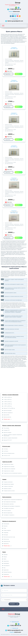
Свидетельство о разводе (9, 466)
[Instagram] (17, 16)
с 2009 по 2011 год (7, 401)
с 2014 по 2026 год (8, 397)
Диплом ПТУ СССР (8, 440)
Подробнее (7, 74)
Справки (4, 479)
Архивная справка (7, 488)
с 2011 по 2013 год (7, 399)
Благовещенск (7, 565)
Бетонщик (6, 534)
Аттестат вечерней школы (9, 453)
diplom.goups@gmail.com (15, 630)
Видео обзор (9, 71)
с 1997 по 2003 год (8, 406)
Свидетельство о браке (8, 464)
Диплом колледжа (7, 432)
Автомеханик (6, 523)
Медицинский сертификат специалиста (12, 506)
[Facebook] (13, 16)
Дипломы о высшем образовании (10, 394)
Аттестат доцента (7, 510)
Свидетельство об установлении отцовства (13, 473)
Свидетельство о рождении (9, 468)
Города (4, 552)
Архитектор (6, 543)
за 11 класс (6, 451)
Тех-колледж (6, 428)
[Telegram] (18, 7)
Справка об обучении (8, 486)
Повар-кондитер (7, 530)
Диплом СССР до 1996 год (9, 408)
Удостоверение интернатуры (10, 501)
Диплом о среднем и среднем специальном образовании (13, 435)
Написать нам (15, 18)
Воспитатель (6, 539)
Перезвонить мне (15, 13)
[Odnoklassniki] (19, 16)
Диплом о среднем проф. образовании (11, 425)
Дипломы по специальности (9, 521)
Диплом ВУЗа (6, 414)
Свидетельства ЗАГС (7, 461)
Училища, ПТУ (7, 430)
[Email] (15, 21)
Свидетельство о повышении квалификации (13, 499)
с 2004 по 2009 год (8, 403)
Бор (4, 567)
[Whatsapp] (16, 7)
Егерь (5, 528)
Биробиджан (6, 563)
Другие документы (6, 497)
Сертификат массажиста (9, 508)
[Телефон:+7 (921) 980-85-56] (15, 9)
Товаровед (6, 532)
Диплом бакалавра (8, 410)
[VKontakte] (10, 16)
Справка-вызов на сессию (9, 490)
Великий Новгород (7, 572)
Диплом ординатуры (8, 512)
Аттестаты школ (6, 446)
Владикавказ (6, 574)
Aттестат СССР (7, 455)
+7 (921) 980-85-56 (15, 625)
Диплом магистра (7, 417)
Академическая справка (9, 484)
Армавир (5, 554)
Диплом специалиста (8, 412)
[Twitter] (15, 16)
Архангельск (6, 561)
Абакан (5, 556)
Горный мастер (7, 541)
